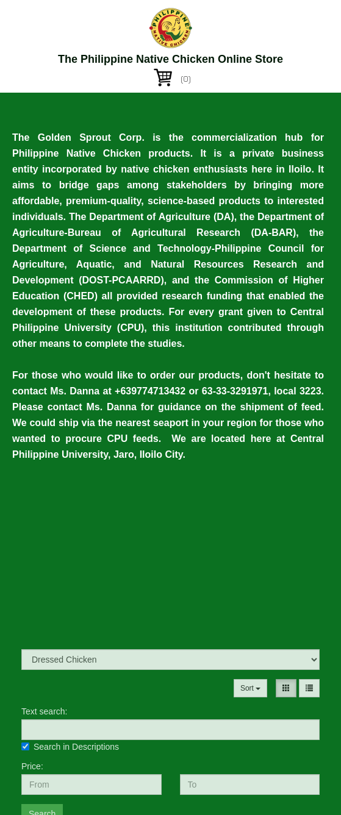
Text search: (44, 711)
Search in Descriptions (70, 747)
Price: (32, 766)
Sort (250, 688)
